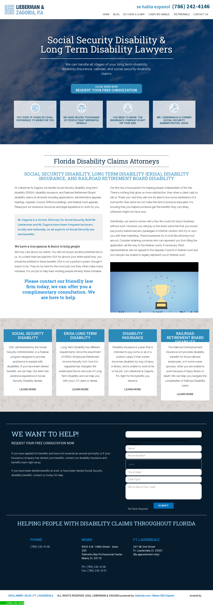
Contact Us (200, 14)
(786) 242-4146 (191, 6)
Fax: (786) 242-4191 (94, 570)
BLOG (28, 595)
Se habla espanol (153, 7)
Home (106, 14)
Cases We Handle (159, 14)
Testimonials (181, 14)
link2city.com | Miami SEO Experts (154, 595)
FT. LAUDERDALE (43, 595)
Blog (116, 14)
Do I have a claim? (134, 14)
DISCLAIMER (15, 595)
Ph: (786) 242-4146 (94, 566)
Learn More (28, 389)
